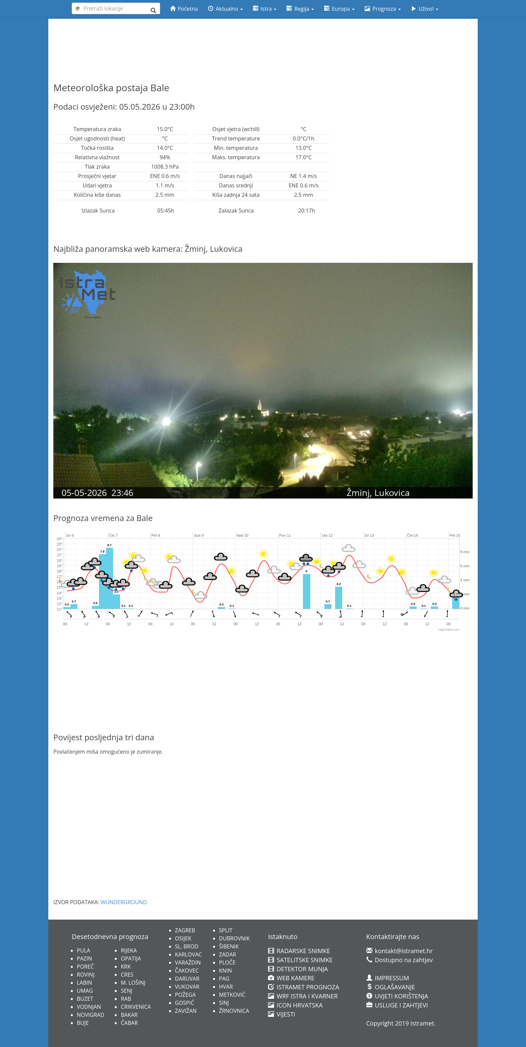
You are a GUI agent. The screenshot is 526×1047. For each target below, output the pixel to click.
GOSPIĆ (184, 1002)
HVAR (226, 986)
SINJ (224, 1002)
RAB (126, 998)
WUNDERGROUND (124, 902)
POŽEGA (185, 994)
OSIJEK (183, 938)
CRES (127, 974)
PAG (224, 978)
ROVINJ (86, 974)
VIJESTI (281, 1014)
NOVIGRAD (90, 1015)
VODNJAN (89, 1006)
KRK (125, 966)
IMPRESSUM (387, 978)
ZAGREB (185, 930)
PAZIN (84, 958)
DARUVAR (187, 978)
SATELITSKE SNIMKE (300, 960)
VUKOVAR (187, 986)
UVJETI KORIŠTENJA (397, 996)
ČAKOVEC (187, 970)
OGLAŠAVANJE (390, 987)
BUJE (83, 1023)
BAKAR (129, 1015)
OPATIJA (131, 958)
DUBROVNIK (234, 938)
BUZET (85, 998)
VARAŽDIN (188, 962)
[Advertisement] (263, 37)
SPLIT (225, 930)
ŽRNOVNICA (234, 1010)
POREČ (85, 966)
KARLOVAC (188, 954)
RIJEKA (129, 950)
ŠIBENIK (229, 946)
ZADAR (227, 954)
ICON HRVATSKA (295, 1005)
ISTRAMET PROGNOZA (303, 987)
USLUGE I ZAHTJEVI (397, 1005)
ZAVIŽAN (186, 1010)
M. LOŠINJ (133, 982)
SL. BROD (187, 946)
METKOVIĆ (232, 994)
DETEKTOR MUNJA (298, 969)
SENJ (126, 990)
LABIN (84, 982)
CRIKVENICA (136, 1006)
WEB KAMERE (291, 978)
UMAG (85, 990)
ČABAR (129, 1023)
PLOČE (227, 962)
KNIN (225, 970)
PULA (83, 950)
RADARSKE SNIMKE (299, 951)
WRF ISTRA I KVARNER (303, 996)
